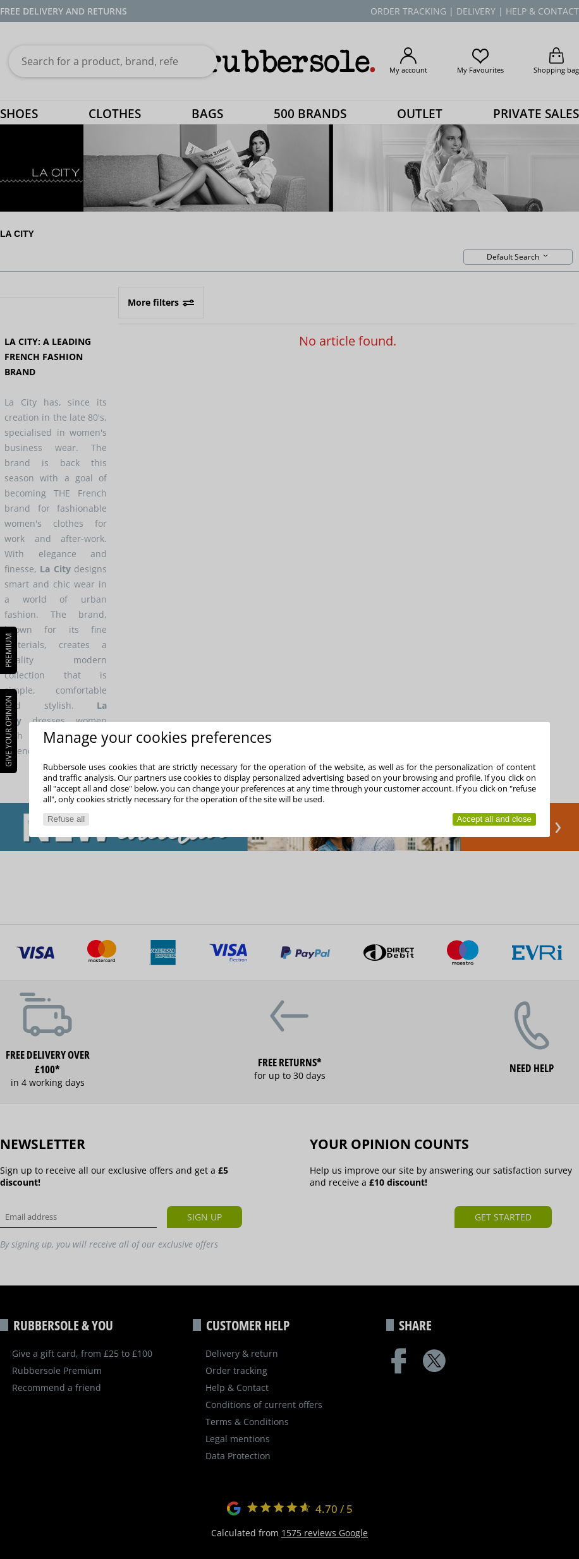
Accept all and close (494, 819)
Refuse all (66, 819)
